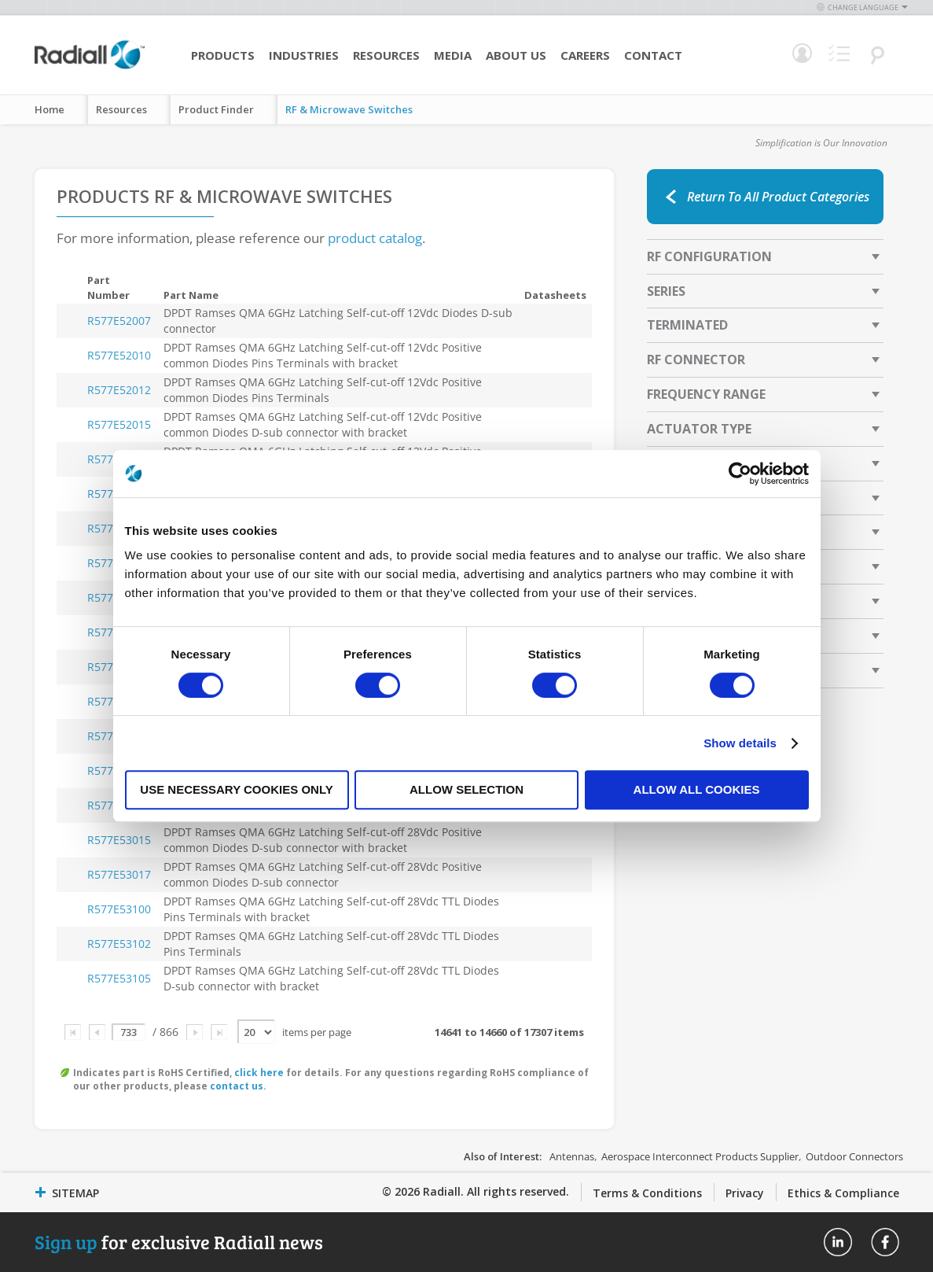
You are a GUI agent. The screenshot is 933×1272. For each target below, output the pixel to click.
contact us (236, 1086)
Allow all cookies (697, 789)
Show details (740, 743)
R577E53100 (119, 908)
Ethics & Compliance (843, 1192)
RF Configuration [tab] (709, 256)
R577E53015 (119, 839)
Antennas (571, 1156)
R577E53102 (119, 943)
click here (259, 1072)
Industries (304, 55)
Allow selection (466, 789)
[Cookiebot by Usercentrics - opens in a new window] (740, 473)
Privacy (744, 1192)
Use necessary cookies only (236, 789)
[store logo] (90, 66)
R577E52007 (119, 320)
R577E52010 (119, 355)
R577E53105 (119, 978)
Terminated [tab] (687, 325)
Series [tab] (666, 291)
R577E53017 (119, 874)
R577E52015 (119, 424)
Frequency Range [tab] (706, 394)
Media (453, 55)
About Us (516, 55)
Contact (653, 55)
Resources (386, 55)
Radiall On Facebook (885, 1242)
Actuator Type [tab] (699, 428)
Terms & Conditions (647, 1192)
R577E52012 (119, 389)
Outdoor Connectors (854, 1156)
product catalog (375, 238)
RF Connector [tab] (696, 359)
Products (223, 55)
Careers (585, 55)
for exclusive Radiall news (179, 1242)
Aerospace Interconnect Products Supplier (700, 1156)
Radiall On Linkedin (838, 1242)
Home (49, 109)
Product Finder (216, 109)
